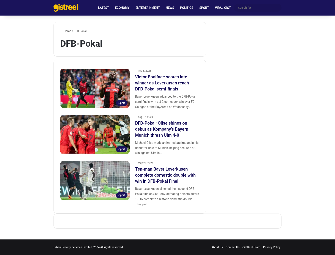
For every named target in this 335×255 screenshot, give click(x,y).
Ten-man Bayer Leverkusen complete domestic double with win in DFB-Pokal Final (165, 175)
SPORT (204, 8)
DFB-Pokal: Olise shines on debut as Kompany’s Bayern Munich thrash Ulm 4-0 (161, 129)
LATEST (103, 8)
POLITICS (186, 8)
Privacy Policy (271, 247)
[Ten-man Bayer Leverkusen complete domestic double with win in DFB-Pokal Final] (95, 180)
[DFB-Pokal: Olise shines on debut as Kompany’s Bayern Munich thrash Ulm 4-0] (95, 134)
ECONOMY (122, 8)
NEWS (170, 8)
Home (65, 31)
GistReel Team (251, 247)
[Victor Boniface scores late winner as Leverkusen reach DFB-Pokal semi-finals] (95, 88)
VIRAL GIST (223, 8)
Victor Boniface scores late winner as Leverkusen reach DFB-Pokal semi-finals (162, 83)
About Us (217, 247)
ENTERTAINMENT (147, 8)
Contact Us (232, 247)
